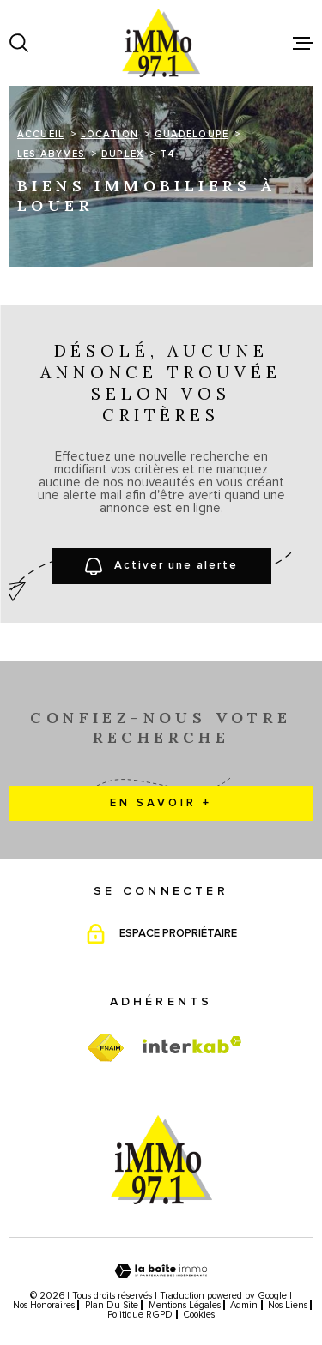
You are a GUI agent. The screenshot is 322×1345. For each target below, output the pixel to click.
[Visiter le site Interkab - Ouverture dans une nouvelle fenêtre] (192, 1044)
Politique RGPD (140, 1314)
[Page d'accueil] (161, 43)
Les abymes (51, 154)
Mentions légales (185, 1305)
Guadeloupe (191, 134)
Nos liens (287, 1305)
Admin (244, 1305)
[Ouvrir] (19, 43)
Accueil (40, 134)
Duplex (122, 154)
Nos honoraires (44, 1305)
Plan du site (111, 1305)
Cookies (199, 1314)
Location (109, 134)
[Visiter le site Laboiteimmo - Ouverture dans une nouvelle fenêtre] (161, 1271)
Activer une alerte (161, 567)
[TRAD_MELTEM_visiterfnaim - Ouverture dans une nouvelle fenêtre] (105, 1049)
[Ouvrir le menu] (303, 43)
